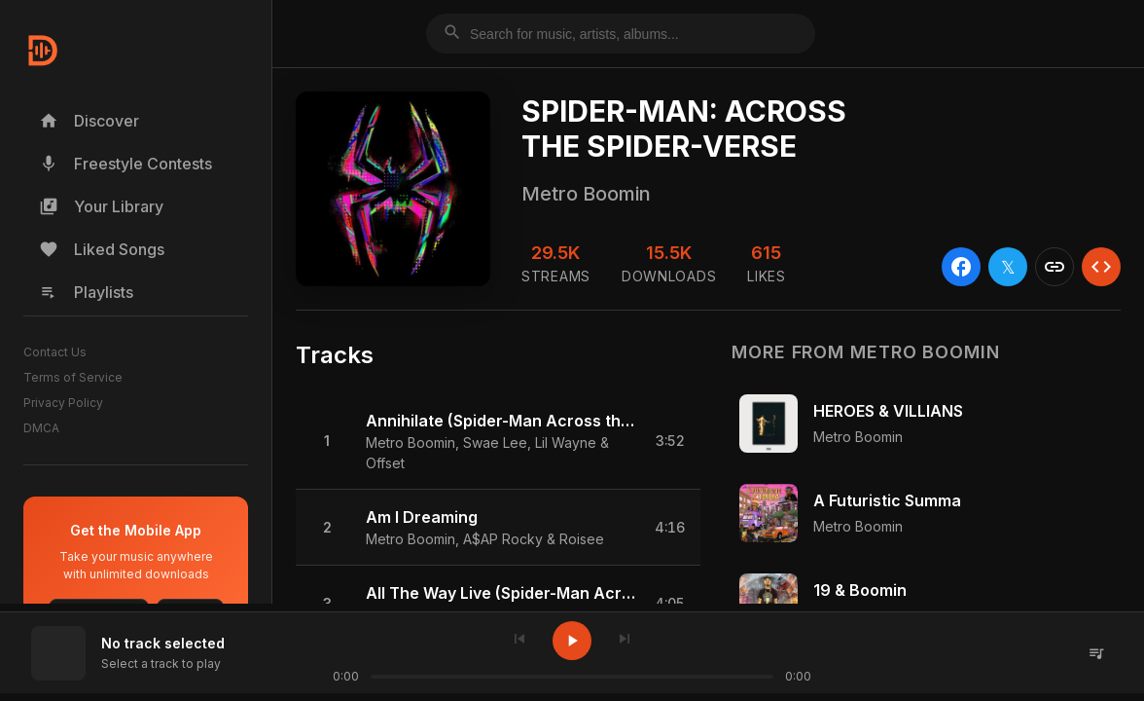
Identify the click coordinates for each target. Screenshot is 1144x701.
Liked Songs (101, 249)
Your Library (101, 206)
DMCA (41, 428)
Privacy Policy (63, 402)
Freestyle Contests (125, 163)
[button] (498, 441)
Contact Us (55, 352)
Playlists (86, 292)
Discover (89, 120)
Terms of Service (73, 377)
